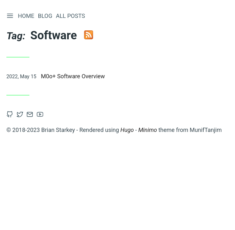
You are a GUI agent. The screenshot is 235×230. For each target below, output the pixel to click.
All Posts (70, 15)
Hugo (127, 129)
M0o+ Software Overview (73, 76)
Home (26, 15)
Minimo (147, 129)
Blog (45, 15)
